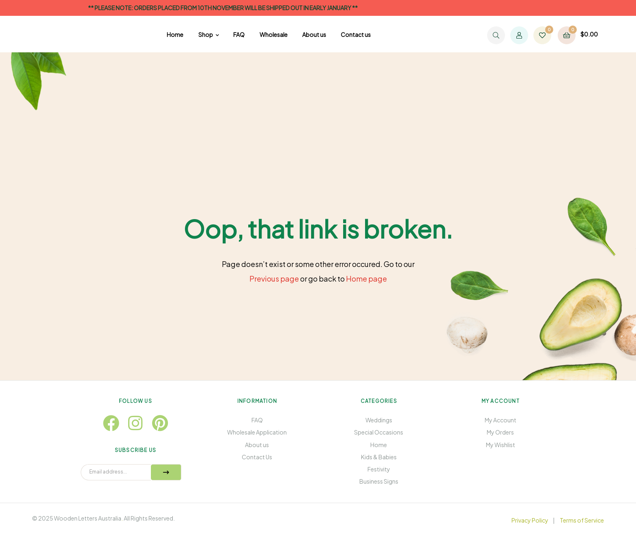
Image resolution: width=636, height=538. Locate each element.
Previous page (274, 278)
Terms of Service (582, 520)
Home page (366, 278)
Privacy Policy (529, 520)
